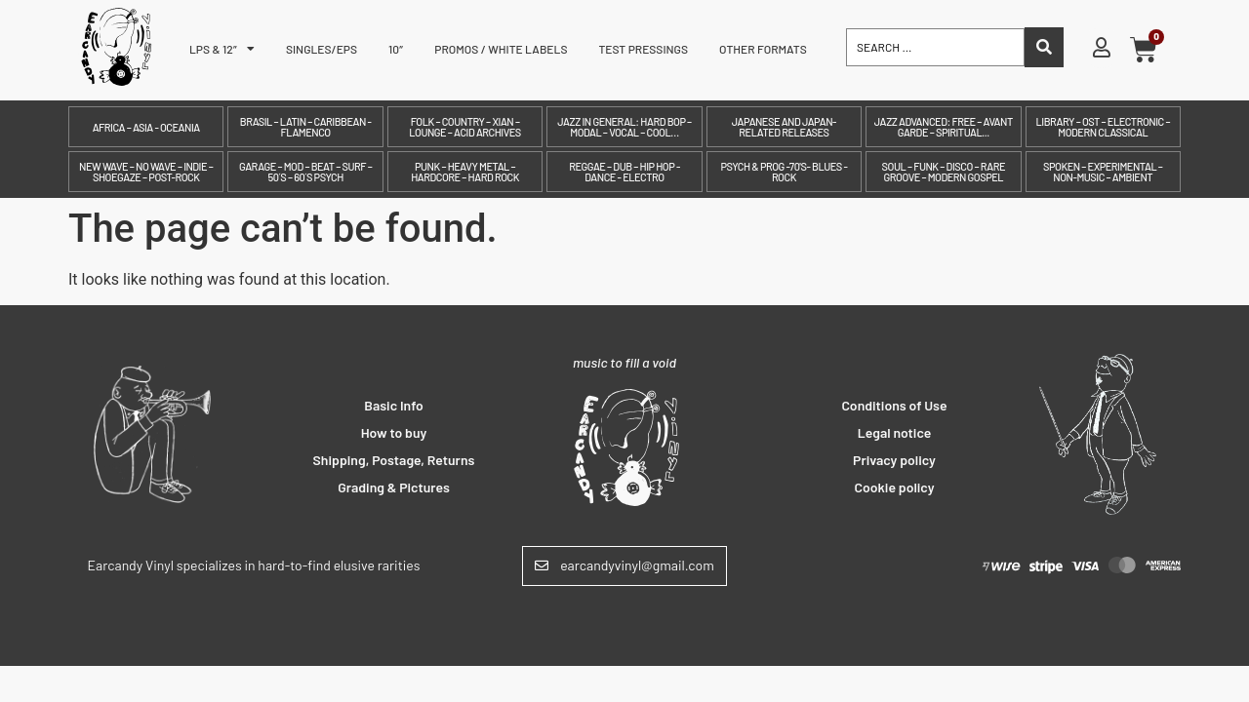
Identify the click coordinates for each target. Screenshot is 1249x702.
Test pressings (643, 49)
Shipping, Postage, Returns (394, 459)
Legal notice (895, 432)
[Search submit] (1044, 47)
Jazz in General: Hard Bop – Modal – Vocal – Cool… (624, 126)
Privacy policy (894, 459)
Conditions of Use (894, 405)
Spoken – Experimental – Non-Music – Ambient (1102, 171)
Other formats (763, 49)
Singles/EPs (321, 49)
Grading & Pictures (394, 487)
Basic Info (393, 405)
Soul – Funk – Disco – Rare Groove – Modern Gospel (943, 171)
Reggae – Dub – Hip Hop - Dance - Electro (624, 171)
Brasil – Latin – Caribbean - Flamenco (306, 126)
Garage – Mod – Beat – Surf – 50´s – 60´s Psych (305, 171)
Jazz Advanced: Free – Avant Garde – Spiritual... (943, 126)
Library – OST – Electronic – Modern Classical (1103, 126)
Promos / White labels (500, 49)
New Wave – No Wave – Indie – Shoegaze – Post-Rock (146, 171)
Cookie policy (895, 487)
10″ (395, 49)
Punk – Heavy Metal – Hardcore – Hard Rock (465, 171)
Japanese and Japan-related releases (784, 126)
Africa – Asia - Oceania (146, 127)
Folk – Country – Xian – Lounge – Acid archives (464, 126)
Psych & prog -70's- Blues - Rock (783, 171)
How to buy (394, 432)
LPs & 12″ (222, 48)
